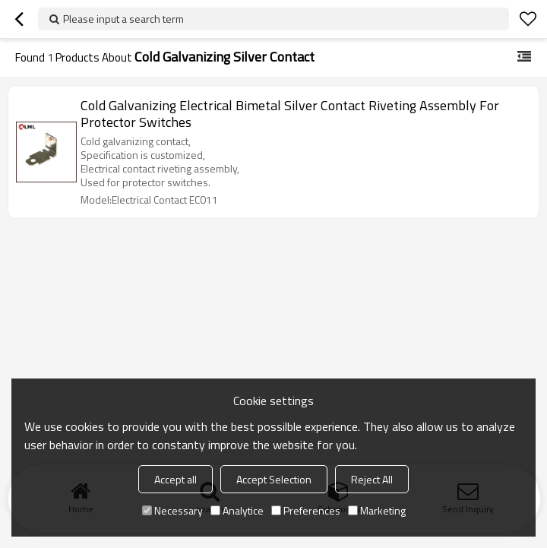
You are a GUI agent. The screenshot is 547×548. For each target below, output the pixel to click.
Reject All (372, 479)
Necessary (172, 510)
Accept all (175, 479)
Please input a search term (123, 19)
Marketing (377, 510)
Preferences (305, 510)
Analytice (237, 510)
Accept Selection (273, 479)
